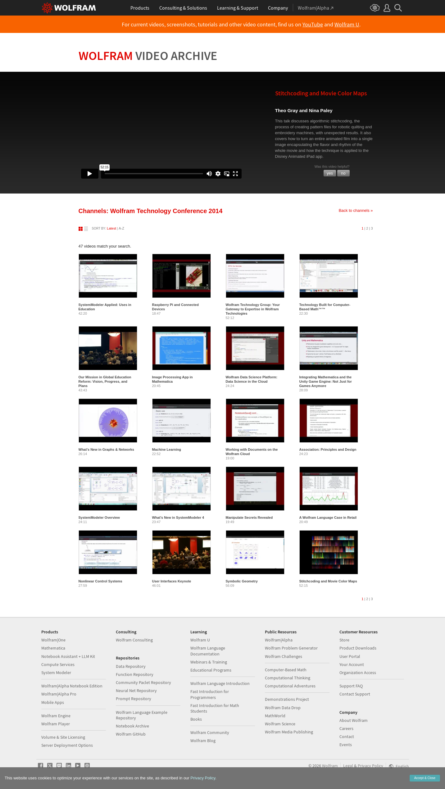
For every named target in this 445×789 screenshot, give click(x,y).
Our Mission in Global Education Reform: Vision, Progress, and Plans (105, 381)
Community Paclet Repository (143, 682)
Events (345, 744)
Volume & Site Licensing (63, 737)
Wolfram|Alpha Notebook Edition (71, 686)
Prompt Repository (133, 698)
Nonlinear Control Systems (100, 581)
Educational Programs (210, 670)
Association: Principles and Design (327, 449)
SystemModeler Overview (99, 517)
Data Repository (131, 666)
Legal (348, 765)
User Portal (349, 656)
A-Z (121, 228)
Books (196, 719)
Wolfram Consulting (134, 640)
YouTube (312, 24)
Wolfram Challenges (283, 656)
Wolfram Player (55, 724)
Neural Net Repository (136, 690)
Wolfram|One (53, 640)
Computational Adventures (290, 686)
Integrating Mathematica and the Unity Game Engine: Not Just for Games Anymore (325, 381)
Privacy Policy (370, 765)
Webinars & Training (208, 662)
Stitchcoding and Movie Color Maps (328, 581)
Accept (424, 778)
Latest (111, 228)
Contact (346, 736)
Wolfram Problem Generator (291, 648)
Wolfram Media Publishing (289, 732)
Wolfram (148, 55)
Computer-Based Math (286, 670)
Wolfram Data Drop (283, 707)
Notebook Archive (132, 726)
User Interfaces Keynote (171, 581)
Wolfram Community (209, 732)
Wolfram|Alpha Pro (58, 694)
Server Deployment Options (67, 745)
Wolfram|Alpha (279, 640)
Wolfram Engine (55, 715)
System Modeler (56, 672)
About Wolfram (353, 720)
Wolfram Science (280, 724)
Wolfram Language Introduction (220, 683)
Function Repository (134, 674)
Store (344, 640)
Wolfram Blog (203, 740)
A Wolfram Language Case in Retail (328, 517)
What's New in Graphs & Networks (106, 449)
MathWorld (275, 715)
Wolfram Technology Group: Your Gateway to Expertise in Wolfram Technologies (253, 309)
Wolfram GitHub (131, 734)
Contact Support (354, 694)
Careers (346, 728)
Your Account (351, 664)
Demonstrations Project (287, 699)
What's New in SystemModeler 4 (178, 517)
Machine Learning (166, 449)
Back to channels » (356, 210)
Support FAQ (351, 686)
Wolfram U (346, 24)
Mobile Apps (52, 702)
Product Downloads (357, 648)
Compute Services (58, 664)
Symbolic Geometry (242, 581)
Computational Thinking (287, 678)
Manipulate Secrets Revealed (249, 517)
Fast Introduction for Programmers (209, 694)
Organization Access (357, 672)
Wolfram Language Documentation (207, 650)
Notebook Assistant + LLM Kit (68, 656)
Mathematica (53, 648)
